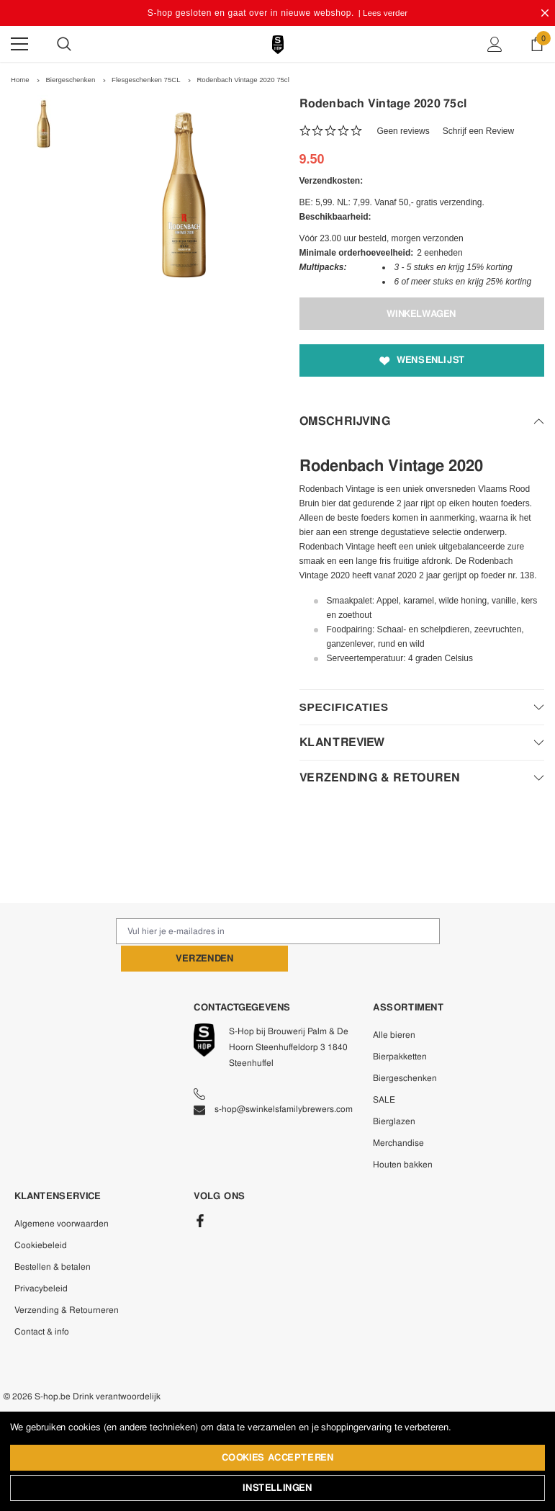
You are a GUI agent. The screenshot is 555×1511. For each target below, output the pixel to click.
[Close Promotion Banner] (544, 12)
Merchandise (398, 1113)
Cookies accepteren (278, 1458)
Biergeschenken (405, 1048)
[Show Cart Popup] (537, 44)
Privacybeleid (41, 1259)
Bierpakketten (400, 1027)
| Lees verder (383, 13)
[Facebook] (200, 1191)
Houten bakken (403, 1135)
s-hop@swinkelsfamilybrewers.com (273, 1079)
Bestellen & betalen (52, 1237)
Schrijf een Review (478, 130)
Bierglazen (394, 1092)
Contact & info (41, 1302)
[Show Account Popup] (494, 44)
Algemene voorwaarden (61, 1194)
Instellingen (277, 1488)
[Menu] (19, 44)
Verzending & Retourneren (66, 1280)
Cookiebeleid (40, 1215)
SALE (384, 1070)
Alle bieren (394, 1005)
